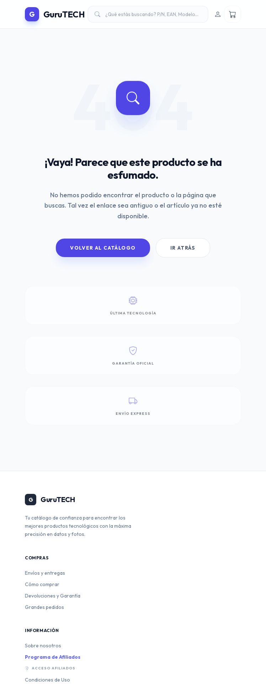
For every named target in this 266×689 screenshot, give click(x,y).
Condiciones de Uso (47, 680)
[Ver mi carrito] (232, 14)
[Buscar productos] (147, 14)
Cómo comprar (42, 584)
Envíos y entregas (45, 573)
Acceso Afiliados (50, 668)
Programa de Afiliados (52, 657)
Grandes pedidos (44, 607)
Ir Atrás (183, 248)
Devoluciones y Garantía (52, 596)
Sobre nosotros (43, 645)
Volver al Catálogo (102, 248)
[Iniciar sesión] (217, 14)
